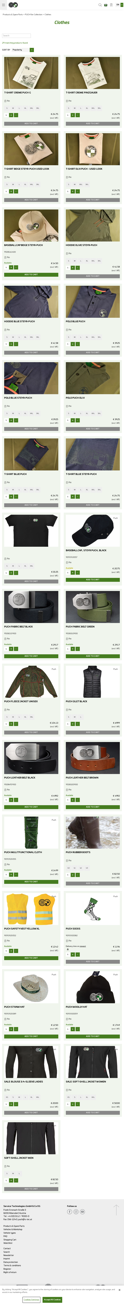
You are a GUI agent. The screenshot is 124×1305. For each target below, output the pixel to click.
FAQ (5, 1236)
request (83, 946)
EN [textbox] (118, 5)
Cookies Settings (31, 1300)
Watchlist (7, 1243)
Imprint (6, 1259)
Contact (7, 1249)
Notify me (68, 949)
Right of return (9, 1272)
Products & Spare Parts (13, 15)
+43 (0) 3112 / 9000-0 (18, 1216)
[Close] (119, 1290)
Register (7, 1269)
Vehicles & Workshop (12, 1229)
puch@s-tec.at (25, 1219)
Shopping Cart (9, 1240)
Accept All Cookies (52, 1300)
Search (6, 1252)
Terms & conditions (12, 1265)
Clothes (48, 15)
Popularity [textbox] (17, 50)
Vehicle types (9, 1233)
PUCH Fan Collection (34, 15)
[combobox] (119, 5)
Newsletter (8, 1255)
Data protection (10, 1262)
